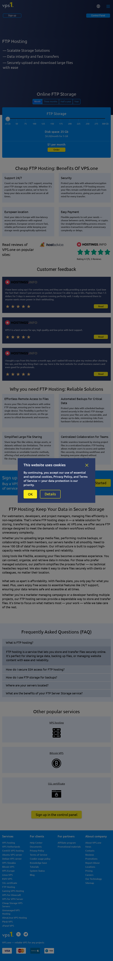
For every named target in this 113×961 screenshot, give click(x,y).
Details (50, 494)
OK (30, 494)
